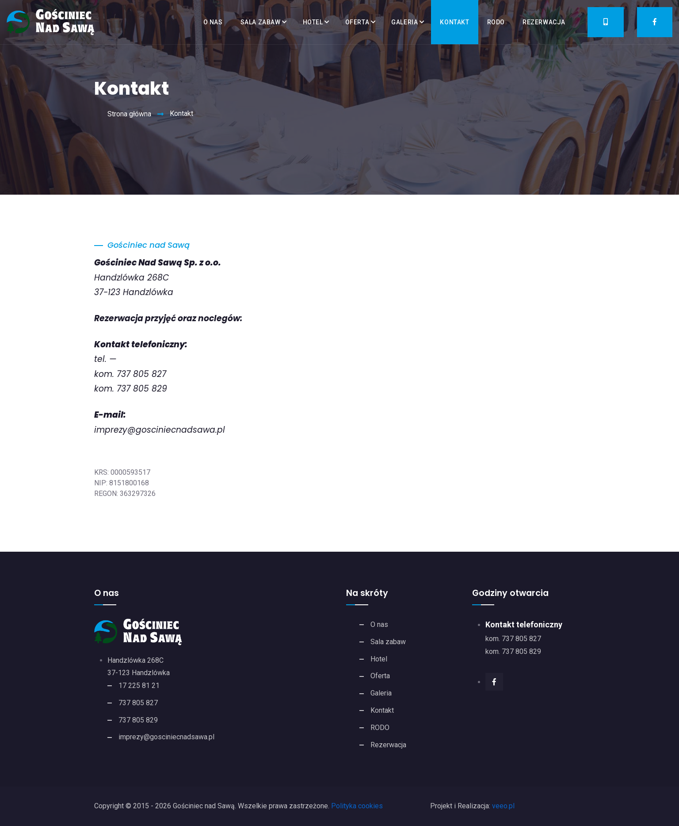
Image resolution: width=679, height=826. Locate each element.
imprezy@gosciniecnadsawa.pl (159, 430)
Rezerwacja (544, 22)
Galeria (404, 22)
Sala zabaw (260, 22)
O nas (213, 22)
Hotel (313, 22)
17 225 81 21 (139, 685)
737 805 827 (138, 703)
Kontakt (454, 22)
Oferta (357, 22)
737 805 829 (138, 720)
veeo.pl (503, 806)
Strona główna (129, 114)
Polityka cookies (357, 806)
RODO (496, 22)
